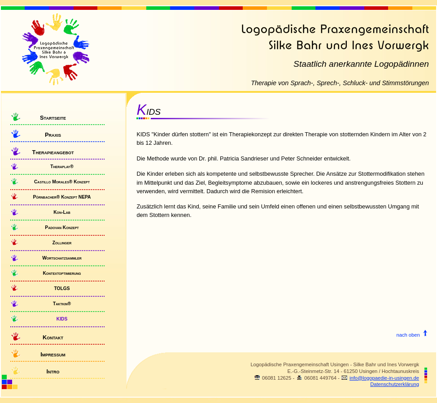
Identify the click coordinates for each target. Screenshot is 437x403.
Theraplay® (62, 166)
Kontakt (53, 337)
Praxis (53, 134)
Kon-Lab (61, 212)
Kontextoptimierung (62, 273)
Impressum (53, 354)
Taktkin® (62, 303)
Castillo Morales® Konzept (62, 181)
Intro (52, 371)
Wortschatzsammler (62, 258)
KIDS (62, 318)
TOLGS (62, 288)
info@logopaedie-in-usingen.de (384, 378)
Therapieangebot (53, 152)
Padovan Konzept (62, 227)
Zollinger (61, 242)
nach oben (411, 335)
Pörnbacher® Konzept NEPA (62, 197)
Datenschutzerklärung (394, 384)
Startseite (53, 117)
